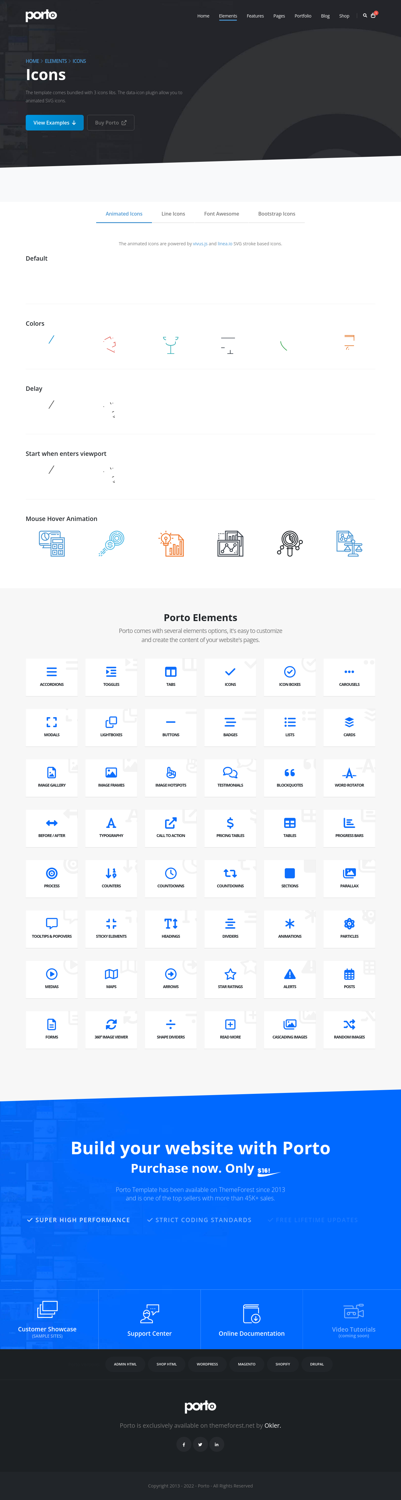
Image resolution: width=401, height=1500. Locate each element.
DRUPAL (317, 1364)
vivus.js (200, 244)
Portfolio (302, 16)
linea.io (225, 244)
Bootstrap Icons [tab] (276, 213)
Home (203, 16)
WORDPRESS (207, 1364)
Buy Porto (110, 122)
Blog (325, 16)
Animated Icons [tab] (124, 213)
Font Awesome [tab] (221, 213)
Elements (228, 16)
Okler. (272, 1425)
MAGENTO (247, 1364)
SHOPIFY (283, 1364)
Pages (279, 16)
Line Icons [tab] (173, 213)
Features (255, 16)
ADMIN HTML (125, 1364)
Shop (344, 16)
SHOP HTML (167, 1364)
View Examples (55, 122)
